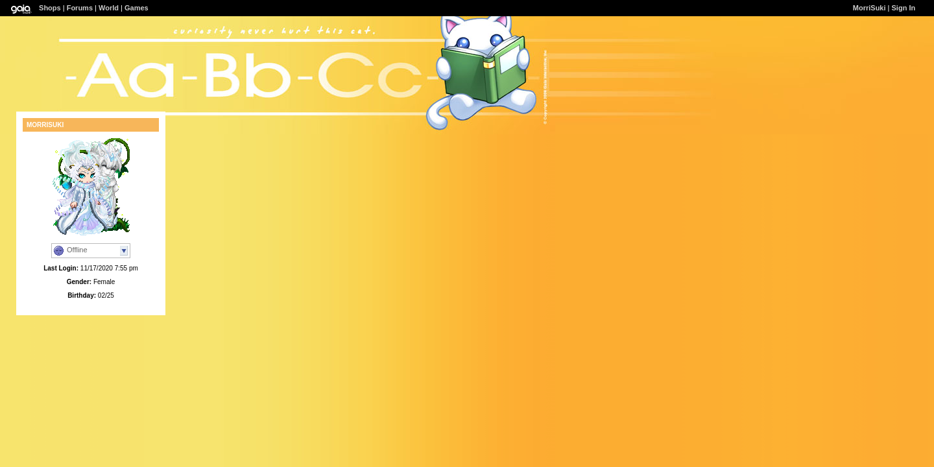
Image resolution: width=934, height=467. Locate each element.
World (109, 8)
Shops (50, 8)
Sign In (904, 8)
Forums (80, 8)
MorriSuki (869, 8)
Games (137, 8)
